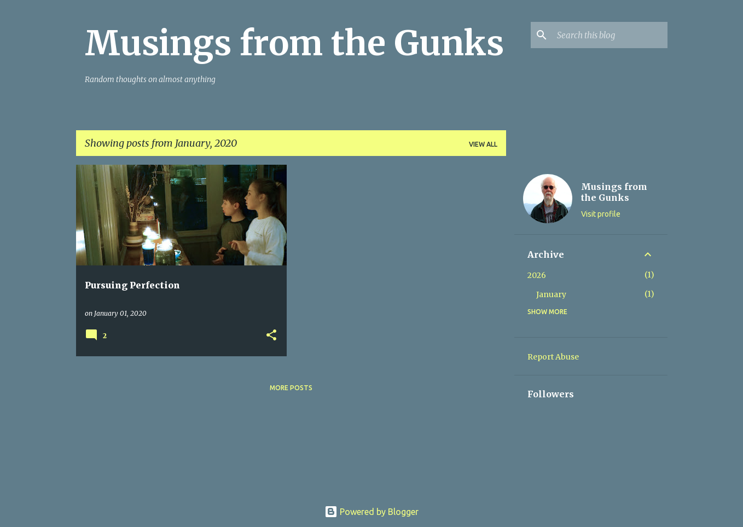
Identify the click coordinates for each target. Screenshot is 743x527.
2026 (536, 275)
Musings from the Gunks (294, 43)
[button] (271, 335)
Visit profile (600, 214)
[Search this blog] (610, 35)
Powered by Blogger (371, 512)
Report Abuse (553, 357)
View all (483, 144)
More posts (291, 387)
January (551, 294)
